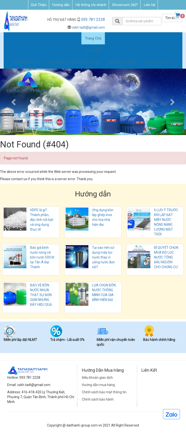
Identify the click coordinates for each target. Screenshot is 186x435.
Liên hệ (149, 5)
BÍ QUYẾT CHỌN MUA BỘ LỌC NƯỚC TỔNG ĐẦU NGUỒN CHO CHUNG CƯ (166, 257)
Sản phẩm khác (159, 62)
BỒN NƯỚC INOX (28, 62)
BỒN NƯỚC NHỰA (123, 62)
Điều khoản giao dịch (97, 377)
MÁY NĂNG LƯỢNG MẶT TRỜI (75, 62)
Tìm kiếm (172, 18)
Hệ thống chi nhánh (91, 5)
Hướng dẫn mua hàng (98, 385)
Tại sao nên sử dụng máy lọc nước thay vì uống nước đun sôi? (103, 257)
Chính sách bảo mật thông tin (104, 392)
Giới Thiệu (38, 5)
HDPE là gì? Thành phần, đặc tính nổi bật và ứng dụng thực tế (41, 219)
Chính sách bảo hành (98, 399)
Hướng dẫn (61, 5)
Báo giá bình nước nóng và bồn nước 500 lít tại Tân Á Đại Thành (42, 257)
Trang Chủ (93, 38)
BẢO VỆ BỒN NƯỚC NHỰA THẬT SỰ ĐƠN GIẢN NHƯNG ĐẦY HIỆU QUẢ (41, 294)
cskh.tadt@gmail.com (88, 27)
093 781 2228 (93, 19)
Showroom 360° (125, 5)
